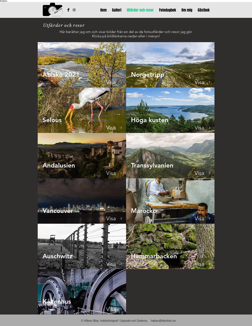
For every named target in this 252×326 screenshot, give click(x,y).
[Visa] (111, 82)
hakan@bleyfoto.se (163, 320)
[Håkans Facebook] (68, 10)
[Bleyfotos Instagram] (74, 10)
